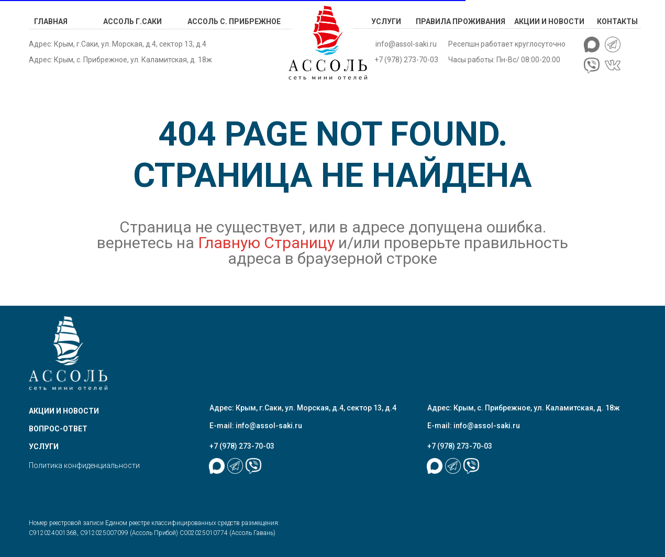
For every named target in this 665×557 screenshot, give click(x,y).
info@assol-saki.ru (406, 44)
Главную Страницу (268, 242)
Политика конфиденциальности (84, 465)
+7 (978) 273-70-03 (406, 59)
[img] (328, 43)
